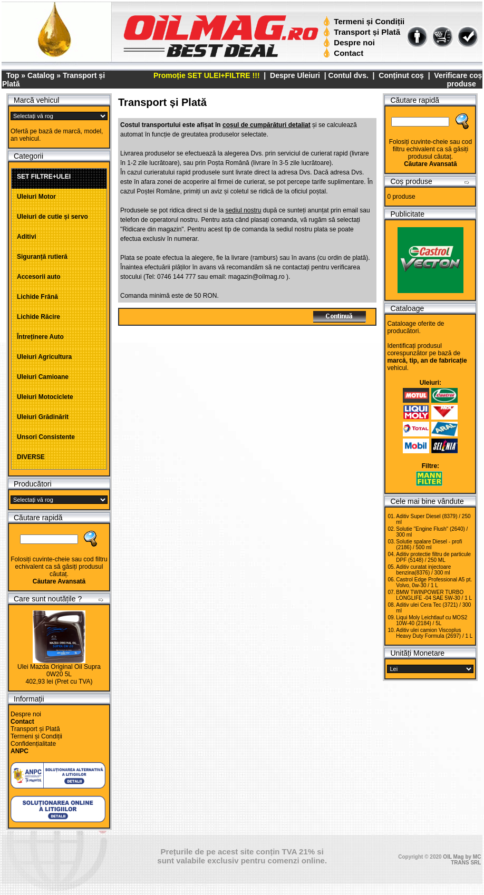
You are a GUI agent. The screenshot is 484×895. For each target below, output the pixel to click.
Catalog (40, 75)
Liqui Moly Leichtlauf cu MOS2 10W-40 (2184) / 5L (431, 620)
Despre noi (350, 42)
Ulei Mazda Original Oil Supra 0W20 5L (59, 670)
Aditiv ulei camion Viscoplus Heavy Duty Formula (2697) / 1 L (434, 633)
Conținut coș (401, 75)
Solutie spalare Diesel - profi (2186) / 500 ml (429, 544)
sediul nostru (243, 210)
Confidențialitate (33, 743)
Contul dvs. (348, 75)
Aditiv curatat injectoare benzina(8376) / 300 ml (423, 570)
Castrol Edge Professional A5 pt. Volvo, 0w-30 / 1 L (434, 582)
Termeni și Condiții (365, 21)
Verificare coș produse (458, 79)
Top (13, 75)
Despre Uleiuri (294, 75)
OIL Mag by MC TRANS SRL (462, 859)
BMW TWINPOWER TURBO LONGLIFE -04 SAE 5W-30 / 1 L (434, 595)
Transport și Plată (363, 31)
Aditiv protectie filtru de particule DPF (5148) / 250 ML (433, 557)
